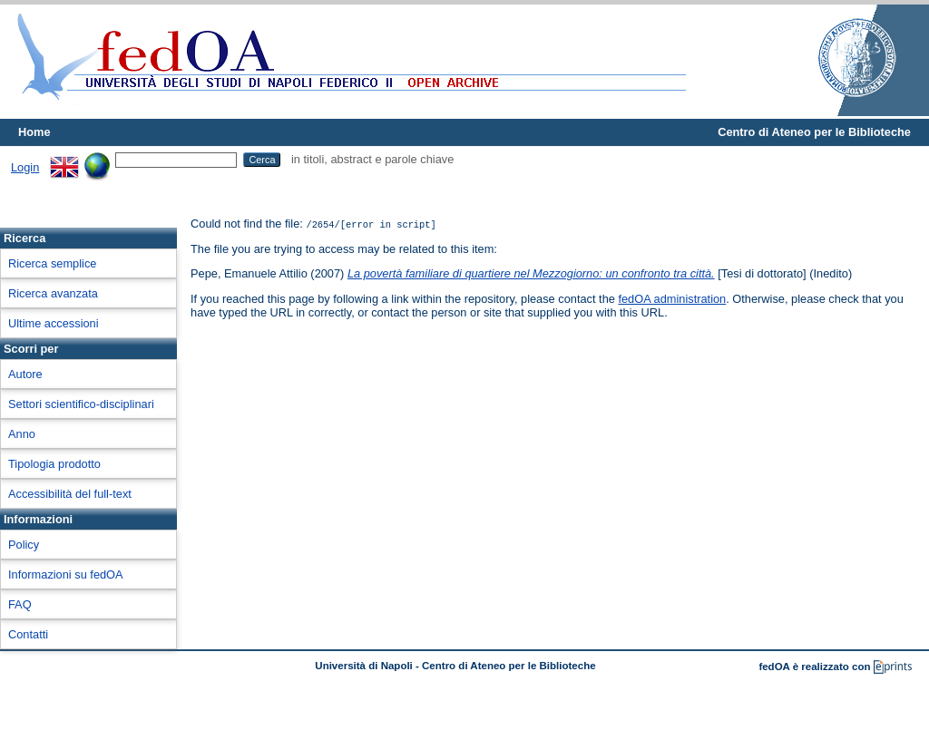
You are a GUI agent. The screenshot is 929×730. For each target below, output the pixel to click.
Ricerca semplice (52, 263)
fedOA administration (672, 299)
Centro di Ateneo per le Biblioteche (814, 132)
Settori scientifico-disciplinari (81, 404)
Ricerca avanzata (53, 293)
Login (25, 167)
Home (34, 132)
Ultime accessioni (53, 323)
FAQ (20, 604)
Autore (25, 374)
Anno (21, 434)
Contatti (28, 634)
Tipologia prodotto (54, 464)
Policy (23, 544)
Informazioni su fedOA (65, 574)
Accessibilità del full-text (70, 494)
